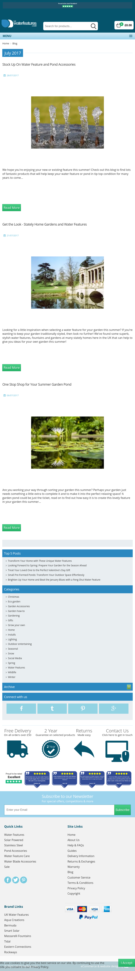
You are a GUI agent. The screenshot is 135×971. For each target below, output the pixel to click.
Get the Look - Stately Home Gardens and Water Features (44, 224)
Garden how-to (16, 611)
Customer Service (79, 877)
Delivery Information (81, 856)
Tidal (7, 941)
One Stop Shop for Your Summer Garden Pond (36, 384)
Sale (7, 867)
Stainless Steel (13, 845)
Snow (11, 653)
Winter (11, 677)
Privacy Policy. (40, 967)
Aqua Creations (14, 920)
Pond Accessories (15, 851)
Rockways (10, 952)
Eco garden (14, 601)
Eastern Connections (17, 947)
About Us (74, 840)
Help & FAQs (76, 845)
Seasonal (13, 648)
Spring (11, 663)
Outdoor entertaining (20, 644)
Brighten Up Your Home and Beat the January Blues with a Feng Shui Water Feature (54, 579)
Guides (72, 851)
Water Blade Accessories (20, 861)
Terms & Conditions (80, 883)
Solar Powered (13, 840)
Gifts (10, 620)
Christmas (13, 596)
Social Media (15, 658)
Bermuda (10, 925)
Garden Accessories (19, 606)
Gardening (14, 615)
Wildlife (12, 672)
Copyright (74, 893)
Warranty (74, 867)
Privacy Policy (76, 888)
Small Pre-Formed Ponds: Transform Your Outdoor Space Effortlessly (46, 575)
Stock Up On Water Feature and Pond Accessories (38, 64)
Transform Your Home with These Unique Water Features (40, 560)
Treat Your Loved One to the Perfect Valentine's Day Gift (39, 570)
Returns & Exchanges (81, 861)
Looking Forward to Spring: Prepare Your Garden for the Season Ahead (47, 565)
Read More (12, 208)
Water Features (16, 667)
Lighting (12, 639)
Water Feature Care (17, 856)
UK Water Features (16, 915)
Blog (14, 43)
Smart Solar (12, 931)
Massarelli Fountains (17, 936)
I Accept (127, 963)
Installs (12, 634)
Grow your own (16, 625)
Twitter (15, 879)
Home (5, 43)
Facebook (7, 879)
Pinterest (23, 879)
